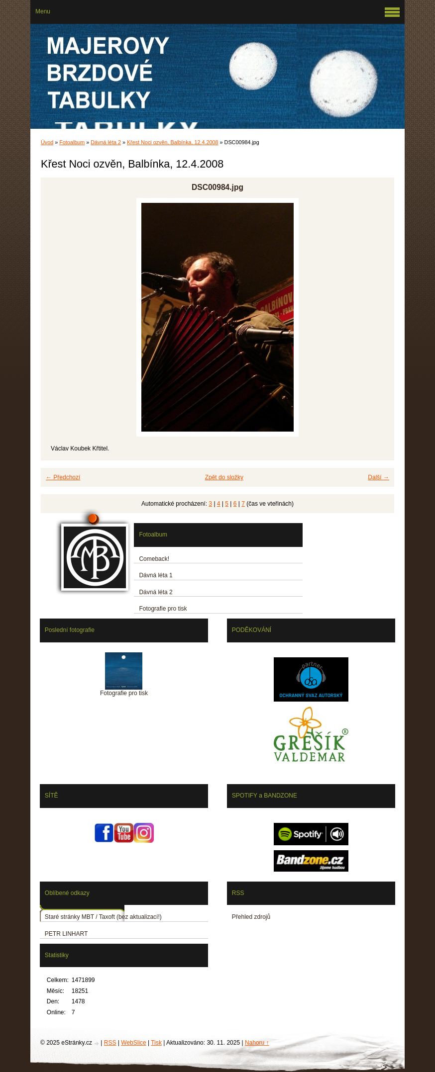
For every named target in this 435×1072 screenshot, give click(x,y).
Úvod (47, 142)
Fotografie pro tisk (163, 608)
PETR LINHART (66, 933)
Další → (378, 477)
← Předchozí (63, 477)
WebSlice (133, 1042)
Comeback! (154, 558)
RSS (110, 1042)
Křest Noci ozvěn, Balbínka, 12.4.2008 (172, 142)
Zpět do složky (224, 477)
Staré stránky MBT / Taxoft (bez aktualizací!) (103, 916)
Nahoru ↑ (257, 1042)
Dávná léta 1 (155, 575)
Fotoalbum (72, 142)
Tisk (156, 1042)
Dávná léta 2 (106, 142)
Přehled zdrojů (251, 916)
